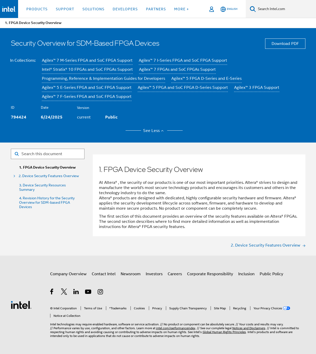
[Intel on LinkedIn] (76, 292)
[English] (229, 9)
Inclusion (246, 274)
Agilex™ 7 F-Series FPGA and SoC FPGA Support (87, 96)
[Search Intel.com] (286, 9)
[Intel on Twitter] (64, 292)
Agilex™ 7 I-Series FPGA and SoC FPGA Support (183, 60)
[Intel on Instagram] (101, 292)
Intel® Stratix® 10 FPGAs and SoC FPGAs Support (87, 69)
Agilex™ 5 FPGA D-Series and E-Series (206, 78)
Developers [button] (125, 9)
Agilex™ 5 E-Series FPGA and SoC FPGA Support (87, 87)
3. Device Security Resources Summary (42, 187)
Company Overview (68, 274)
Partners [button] (156, 9)
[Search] (253, 9)
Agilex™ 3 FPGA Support (256, 87)
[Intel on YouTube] (88, 292)
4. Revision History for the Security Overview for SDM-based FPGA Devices (47, 202)
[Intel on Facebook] (52, 292)
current (84, 117)
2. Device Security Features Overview (49, 176)
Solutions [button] (93, 9)
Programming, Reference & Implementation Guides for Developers (103, 78)
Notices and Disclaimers (248, 328)
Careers (175, 274)
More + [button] (181, 9)
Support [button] (65, 9)
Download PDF (285, 43)
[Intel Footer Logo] (21, 304)
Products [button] (37, 9)
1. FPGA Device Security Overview (47, 167)
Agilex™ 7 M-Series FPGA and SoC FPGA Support (87, 60)
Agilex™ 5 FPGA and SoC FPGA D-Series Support (183, 87)
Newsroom (131, 274)
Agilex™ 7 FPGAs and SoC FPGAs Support (177, 69)
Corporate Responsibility (210, 274)
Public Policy (271, 274)
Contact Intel (103, 274)
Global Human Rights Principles (224, 332)
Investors (154, 274)
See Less (154, 130)
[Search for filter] (47, 154)
